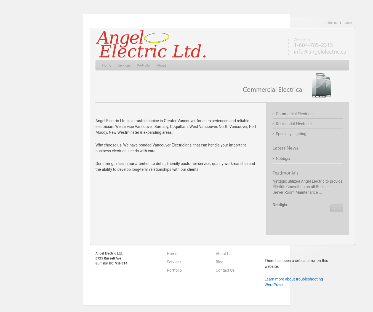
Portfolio (174, 270)
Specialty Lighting (291, 134)
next (339, 208)
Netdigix (283, 158)
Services (174, 262)
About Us (223, 253)
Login (348, 23)
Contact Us (225, 270)
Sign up (332, 23)
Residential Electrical (293, 124)
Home (172, 253)
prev (334, 208)
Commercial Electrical (294, 114)
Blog (219, 262)
